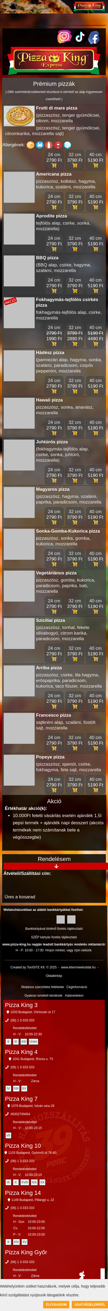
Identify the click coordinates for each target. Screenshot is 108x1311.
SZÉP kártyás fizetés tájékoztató (54, 937)
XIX (34, 1182)
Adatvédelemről (89, 1304)
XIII (23, 1042)
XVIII (24, 1182)
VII (8, 1135)
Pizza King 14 (23, 1193)
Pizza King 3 (21, 1005)
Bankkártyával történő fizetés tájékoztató (54, 929)
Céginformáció (76, 987)
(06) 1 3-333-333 (22, 1020)
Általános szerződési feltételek (42, 987)
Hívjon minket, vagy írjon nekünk (68, 950)
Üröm (33, 1042)
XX (42, 1182)
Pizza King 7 (21, 1098)
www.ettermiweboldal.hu (78, 967)
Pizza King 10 (23, 1145)
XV (24, 1088)
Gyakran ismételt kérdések (43, 995)
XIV (16, 1242)
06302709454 (20, 1114)
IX (8, 1182)
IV (8, 1088)
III (15, 1042)
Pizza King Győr (26, 1252)
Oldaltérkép (54, 976)
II (8, 1042)
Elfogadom (56, 1304)
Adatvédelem (74, 995)
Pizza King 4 (21, 1052)
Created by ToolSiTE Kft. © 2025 (33, 967)
